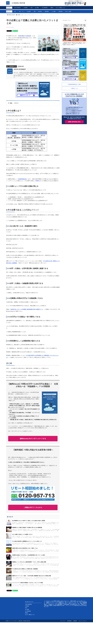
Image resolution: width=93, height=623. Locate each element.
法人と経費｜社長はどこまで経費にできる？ (22, 535)
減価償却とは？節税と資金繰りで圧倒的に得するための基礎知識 (27, 528)
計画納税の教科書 (19, 3)
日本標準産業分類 (22, 179)
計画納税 (18, 14)
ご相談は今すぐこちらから (33, 508)
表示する (16, 103)
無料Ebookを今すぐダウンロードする (33, 439)
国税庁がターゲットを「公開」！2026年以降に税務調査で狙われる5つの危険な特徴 (31, 576)
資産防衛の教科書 (11, 14)
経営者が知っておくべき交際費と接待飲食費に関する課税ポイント (26, 309)
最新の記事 (21, 66)
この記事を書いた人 (12, 66)
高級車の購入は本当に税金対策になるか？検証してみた (25, 548)
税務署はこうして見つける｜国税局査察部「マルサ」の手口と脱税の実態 (29, 562)
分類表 (37, 180)
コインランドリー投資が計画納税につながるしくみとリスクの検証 (27, 583)
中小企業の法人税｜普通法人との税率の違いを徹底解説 (25, 569)
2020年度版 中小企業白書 (24, 35)
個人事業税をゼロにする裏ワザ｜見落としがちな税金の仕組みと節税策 (28, 521)
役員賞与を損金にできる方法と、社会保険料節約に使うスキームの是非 (28, 555)
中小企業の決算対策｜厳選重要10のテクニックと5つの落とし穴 (27, 542)
